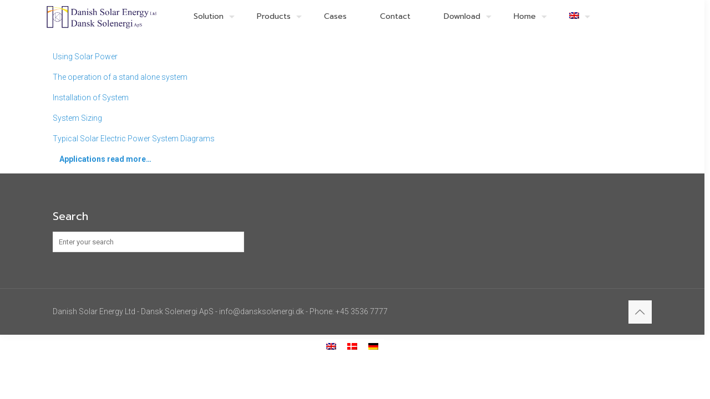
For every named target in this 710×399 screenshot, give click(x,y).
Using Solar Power (85, 56)
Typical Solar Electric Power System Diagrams (134, 138)
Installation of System (91, 97)
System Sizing (77, 118)
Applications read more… (105, 159)
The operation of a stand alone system (120, 77)
